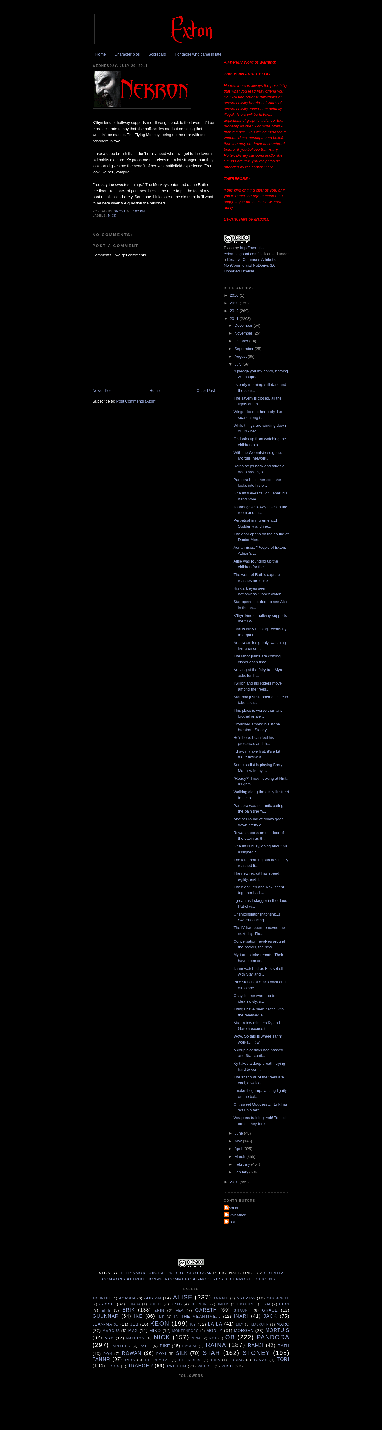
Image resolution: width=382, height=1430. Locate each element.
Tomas (260, 1360)
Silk (182, 1353)
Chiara (134, 1304)
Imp (161, 1316)
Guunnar (106, 1316)
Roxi (161, 1353)
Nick (112, 215)
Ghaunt (242, 1310)
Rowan (131, 1353)
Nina (196, 1338)
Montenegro (185, 1330)
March (241, 1156)
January (242, 1172)
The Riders (190, 1360)
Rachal (189, 1346)
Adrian (152, 1298)
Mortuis (231, 1208)
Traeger (140, 1365)
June (239, 1133)
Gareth (206, 1309)
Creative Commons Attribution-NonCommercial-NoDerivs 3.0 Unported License (252, 265)
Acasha (127, 1298)
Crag (176, 1304)
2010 (235, 1182)
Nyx (213, 1338)
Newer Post (103, 390)
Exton (229, 248)
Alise (182, 1297)
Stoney (256, 1352)
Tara (129, 1360)
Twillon (176, 1366)
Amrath (221, 1298)
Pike (165, 1345)
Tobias (236, 1360)
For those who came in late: (199, 54)
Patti (145, 1346)
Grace (270, 1310)
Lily (240, 1324)
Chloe (155, 1304)
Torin (113, 1366)
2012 (235, 311)
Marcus (111, 1330)
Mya (109, 1338)
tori (283, 1359)
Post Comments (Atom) (136, 401)
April (239, 1149)
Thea (215, 1360)
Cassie (107, 1304)
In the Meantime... (197, 1316)
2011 (235, 318)
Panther (120, 1346)
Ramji (256, 1345)
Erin (159, 1310)
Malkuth (260, 1324)
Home (101, 54)
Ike (138, 1316)
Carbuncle (278, 1298)
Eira (284, 1304)
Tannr (101, 1359)
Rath (283, 1345)
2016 (235, 295)
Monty (214, 1330)
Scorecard (157, 54)
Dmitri (223, 1304)
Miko (155, 1330)
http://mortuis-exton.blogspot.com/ (166, 1273)
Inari (241, 1316)
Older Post (206, 390)
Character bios (127, 54)
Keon (159, 1323)
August (241, 356)
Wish (227, 1366)
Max (133, 1330)
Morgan (244, 1330)
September (245, 348)
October (242, 341)
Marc (283, 1324)
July (239, 364)
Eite (106, 1310)
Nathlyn (135, 1338)
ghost (230, 1222)
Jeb (134, 1324)
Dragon (245, 1304)
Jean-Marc (106, 1324)
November (244, 333)
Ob (230, 1337)
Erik (128, 1309)
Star (211, 1352)
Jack (270, 1316)
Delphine (199, 1304)
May (239, 1141)
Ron (107, 1353)
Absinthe (102, 1298)
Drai (266, 1304)
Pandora (273, 1337)
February (243, 1164)
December (244, 325)
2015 (235, 303)
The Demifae (157, 1360)
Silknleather (235, 1215)
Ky (193, 1324)
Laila (215, 1323)
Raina (215, 1344)
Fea (180, 1310)
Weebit (205, 1366)
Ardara (246, 1298)
